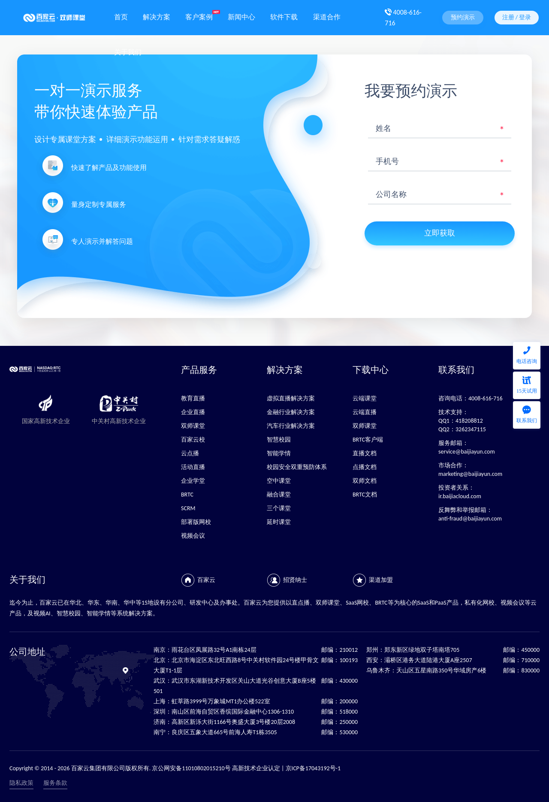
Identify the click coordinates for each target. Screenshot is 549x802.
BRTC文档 (365, 494)
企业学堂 (193, 480)
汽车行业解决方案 (291, 426)
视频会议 (193, 535)
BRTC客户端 (368, 439)
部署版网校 (196, 522)
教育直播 (193, 398)
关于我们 (128, 51)
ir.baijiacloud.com (459, 496)
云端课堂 (365, 398)
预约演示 (463, 17)
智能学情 (279, 453)
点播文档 (365, 467)
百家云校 (193, 439)
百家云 (206, 580)
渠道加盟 (381, 580)
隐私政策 (21, 783)
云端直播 (365, 412)
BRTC (187, 494)
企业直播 (193, 412)
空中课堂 (279, 480)
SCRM (188, 508)
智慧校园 (279, 439)
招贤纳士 (295, 580)
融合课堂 (279, 494)
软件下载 (284, 16)
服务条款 (55, 783)
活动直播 (193, 467)
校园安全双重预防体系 (297, 467)
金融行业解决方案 (291, 412)
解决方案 (156, 16)
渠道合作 (327, 16)
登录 (525, 17)
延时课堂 (279, 522)
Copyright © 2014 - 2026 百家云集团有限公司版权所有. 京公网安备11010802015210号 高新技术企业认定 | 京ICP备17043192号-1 (175, 768)
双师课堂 (193, 426)
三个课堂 (279, 508)
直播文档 (365, 453)
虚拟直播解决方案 (291, 398)
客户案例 (199, 16)
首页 (121, 16)
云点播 (190, 453)
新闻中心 (241, 16)
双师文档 (365, 480)
